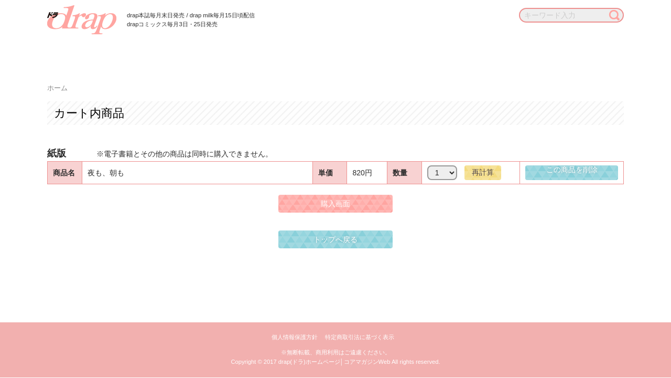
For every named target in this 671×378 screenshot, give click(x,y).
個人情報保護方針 (295, 337)
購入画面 (335, 204)
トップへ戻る (335, 239)
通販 (488, 52)
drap (81, 20)
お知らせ (534, 52)
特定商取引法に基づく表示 (359, 337)
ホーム (57, 88)
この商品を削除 (572, 169)
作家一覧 (263, 52)
